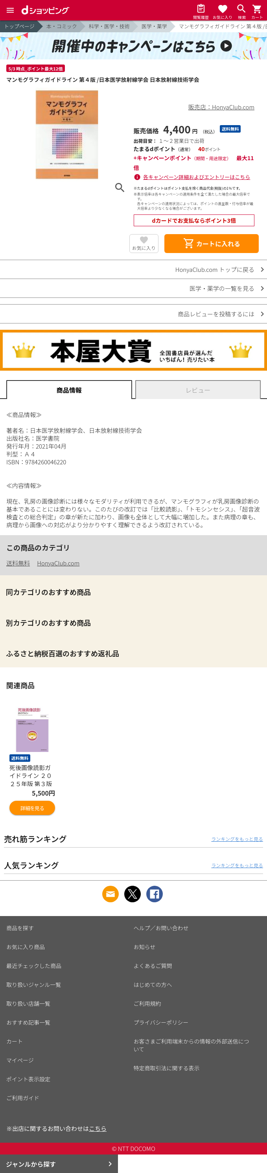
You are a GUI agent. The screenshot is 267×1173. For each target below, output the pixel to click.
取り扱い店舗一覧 (28, 1003)
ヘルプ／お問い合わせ (161, 928)
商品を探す (20, 928)
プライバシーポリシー (161, 1022)
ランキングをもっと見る (237, 838)
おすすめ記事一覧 (28, 1022)
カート (14, 1041)
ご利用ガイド (22, 1098)
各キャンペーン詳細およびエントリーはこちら (196, 177)
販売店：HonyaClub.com (221, 107)
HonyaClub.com (58, 563)
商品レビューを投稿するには (216, 314)
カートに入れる (211, 243)
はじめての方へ (153, 984)
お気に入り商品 (25, 947)
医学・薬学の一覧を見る (222, 288)
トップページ (19, 26)
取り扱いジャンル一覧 (33, 984)
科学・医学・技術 (109, 26)
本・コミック (61, 26)
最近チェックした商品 (33, 966)
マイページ (20, 1060)
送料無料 (18, 563)
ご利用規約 (147, 1003)
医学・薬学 (154, 26)
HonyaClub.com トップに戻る (214, 269)
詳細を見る (32, 808)
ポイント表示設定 (28, 1079)
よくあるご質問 (153, 966)
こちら (98, 1128)
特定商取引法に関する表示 (167, 1068)
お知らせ (145, 947)
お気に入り (144, 247)
